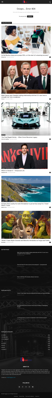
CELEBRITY (3, 168)
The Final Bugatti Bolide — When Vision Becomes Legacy (19, 137)
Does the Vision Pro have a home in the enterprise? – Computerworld (32, 264)
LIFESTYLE (3, 134)
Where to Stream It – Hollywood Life (12, 170)
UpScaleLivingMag (5, 139)
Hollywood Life (4, 172)
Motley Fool (3, 57)
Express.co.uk (4, 207)
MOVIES (3, 238)
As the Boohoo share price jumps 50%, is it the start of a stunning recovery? (25, 55)
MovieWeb (3, 242)
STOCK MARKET (4, 52)
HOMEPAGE (30, 16)
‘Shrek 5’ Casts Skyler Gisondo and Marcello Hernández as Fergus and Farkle (25, 240)
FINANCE (3, 93)
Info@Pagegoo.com (11, 377)
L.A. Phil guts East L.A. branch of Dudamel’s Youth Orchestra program (32, 317)
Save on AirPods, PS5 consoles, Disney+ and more (28, 276)
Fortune (2, 98)
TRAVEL (3, 201)
